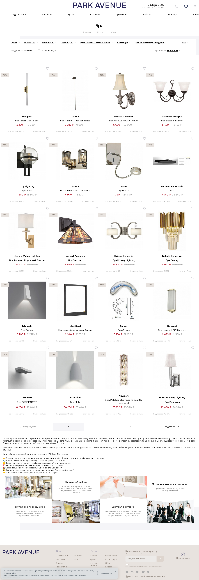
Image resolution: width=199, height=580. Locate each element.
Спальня (95, 14)
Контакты (78, 556)
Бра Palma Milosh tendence (75, 120)
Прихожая (121, 14)
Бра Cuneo (27, 330)
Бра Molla (75, 402)
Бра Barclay (172, 260)
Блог (76, 559)
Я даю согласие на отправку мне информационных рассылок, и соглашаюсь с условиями (145, 565)
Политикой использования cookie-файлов (69, 575)
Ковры (108, 567)
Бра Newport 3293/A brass (172, 330)
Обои (108, 563)
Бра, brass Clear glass (26, 120)
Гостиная (47, 14)
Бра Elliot (27, 190)
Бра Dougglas (172, 402)
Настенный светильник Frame (75, 330)
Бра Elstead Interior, (172, 120)
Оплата (59, 563)
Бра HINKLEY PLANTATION (123, 120)
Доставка (60, 559)
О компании (62, 556)
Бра (172, 190)
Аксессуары (111, 559)
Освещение (111, 556)
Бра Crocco (124, 330)
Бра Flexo (123, 190)
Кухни (93, 559)
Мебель (93, 556)
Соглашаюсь (106, 573)
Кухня (71, 14)
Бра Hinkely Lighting (124, 260)
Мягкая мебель (93, 564)
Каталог (95, 551)
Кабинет (147, 14)
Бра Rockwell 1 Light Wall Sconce (27, 260)
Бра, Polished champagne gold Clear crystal (124, 401)
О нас (59, 551)
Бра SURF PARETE (27, 402)
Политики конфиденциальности (152, 566)
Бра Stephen (75, 260)
